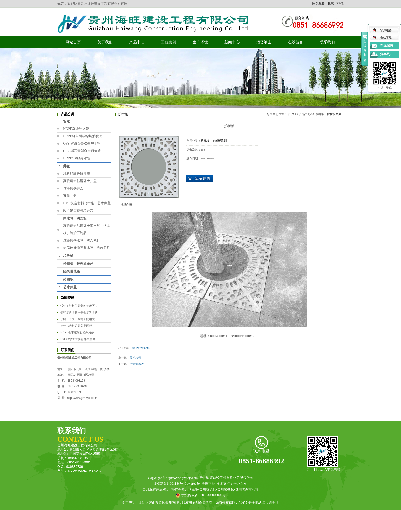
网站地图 (319, 3)
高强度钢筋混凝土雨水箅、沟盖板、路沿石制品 (86, 229)
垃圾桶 (68, 256)
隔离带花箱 (71, 271)
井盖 (66, 166)
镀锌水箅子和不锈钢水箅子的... (80, 312)
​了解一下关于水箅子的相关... (78, 319)
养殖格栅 (135, 357)
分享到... (386, 54)
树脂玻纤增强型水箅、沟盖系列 (86, 248)
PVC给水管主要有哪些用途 (77, 339)
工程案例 (168, 42)
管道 (66, 121)
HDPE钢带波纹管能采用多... (78, 332)
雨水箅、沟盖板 (75, 218)
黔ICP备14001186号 (168, 483)
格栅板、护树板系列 (78, 263)
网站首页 (73, 42)
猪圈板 (68, 279)
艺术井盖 (70, 287)
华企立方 (240, 483)
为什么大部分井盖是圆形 (76, 325)
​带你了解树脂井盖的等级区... (78, 305)
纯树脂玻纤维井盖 (76, 173)
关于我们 (105, 42)
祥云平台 (208, 483)
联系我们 (327, 42)
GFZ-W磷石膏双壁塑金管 (81, 143)
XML (340, 3)
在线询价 (199, 178)
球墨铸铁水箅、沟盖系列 (81, 240)
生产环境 (200, 42)
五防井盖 (70, 196)
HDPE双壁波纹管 (76, 129)
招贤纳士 (263, 42)
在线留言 (295, 42)
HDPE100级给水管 (76, 158)
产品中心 (136, 42)
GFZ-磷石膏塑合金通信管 (82, 151)
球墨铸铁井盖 (73, 188)
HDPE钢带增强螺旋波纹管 (82, 136)
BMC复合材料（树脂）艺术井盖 (87, 203)
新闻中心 (232, 42)
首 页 (291, 114)
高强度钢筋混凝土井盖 (80, 181)
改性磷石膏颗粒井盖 (78, 210)
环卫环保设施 (141, 348)
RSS (331, 3)
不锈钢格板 (137, 364)
